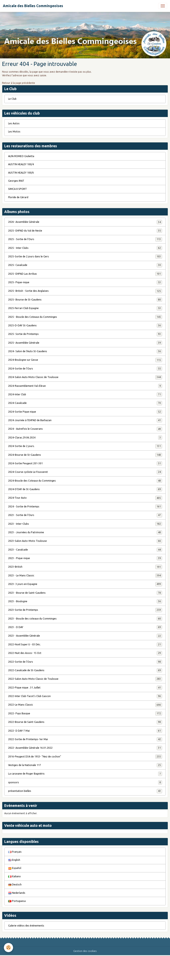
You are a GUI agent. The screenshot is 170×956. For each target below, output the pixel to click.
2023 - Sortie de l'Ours (85, 515)
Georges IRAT (16, 180)
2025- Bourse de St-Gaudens (85, 300)
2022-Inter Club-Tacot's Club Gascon (85, 696)
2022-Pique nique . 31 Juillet (85, 688)
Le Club (12, 98)
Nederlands (16, 893)
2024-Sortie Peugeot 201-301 (85, 463)
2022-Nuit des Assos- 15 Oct (85, 653)
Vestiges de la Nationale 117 (85, 765)
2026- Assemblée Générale (85, 222)
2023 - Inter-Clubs (85, 524)
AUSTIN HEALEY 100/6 (21, 172)
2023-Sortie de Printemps (85, 610)
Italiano (14, 876)
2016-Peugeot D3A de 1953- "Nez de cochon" (85, 757)
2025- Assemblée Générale (85, 343)
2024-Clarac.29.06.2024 (85, 438)
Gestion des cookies (85, 951)
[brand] (33, 6)
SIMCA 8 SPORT (17, 189)
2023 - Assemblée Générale (85, 636)
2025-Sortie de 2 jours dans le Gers (85, 257)
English (14, 860)
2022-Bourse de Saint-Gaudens (85, 722)
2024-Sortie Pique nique (85, 412)
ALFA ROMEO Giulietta (21, 156)
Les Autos (14, 123)
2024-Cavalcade (85, 403)
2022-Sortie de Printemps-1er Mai (85, 739)
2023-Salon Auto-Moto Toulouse (85, 541)
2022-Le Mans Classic (85, 705)
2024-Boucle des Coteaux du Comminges (85, 481)
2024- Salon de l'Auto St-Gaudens (85, 351)
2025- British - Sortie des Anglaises (85, 291)
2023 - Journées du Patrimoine (85, 532)
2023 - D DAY (85, 627)
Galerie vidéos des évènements (26, 925)
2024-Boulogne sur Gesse (85, 360)
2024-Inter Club (85, 394)
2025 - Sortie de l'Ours (85, 239)
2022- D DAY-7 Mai (85, 731)
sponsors (85, 782)
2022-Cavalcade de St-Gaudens (85, 670)
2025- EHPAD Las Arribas (85, 274)
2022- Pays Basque (85, 713)
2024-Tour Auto (85, 498)
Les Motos (14, 131)
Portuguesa (17, 901)
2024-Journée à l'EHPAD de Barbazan (85, 420)
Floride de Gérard (18, 197)
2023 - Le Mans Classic (85, 576)
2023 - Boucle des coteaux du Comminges (85, 619)
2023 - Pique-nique (85, 558)
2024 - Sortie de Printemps (85, 507)
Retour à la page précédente (18, 83)
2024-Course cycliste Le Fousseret (85, 472)
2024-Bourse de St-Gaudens (85, 455)
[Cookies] (8, 947)
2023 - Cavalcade (85, 550)
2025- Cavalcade (85, 265)
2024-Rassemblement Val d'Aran (85, 386)
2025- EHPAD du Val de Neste (85, 231)
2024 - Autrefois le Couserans (85, 429)
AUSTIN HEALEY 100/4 (21, 164)
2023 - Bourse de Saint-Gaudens (85, 593)
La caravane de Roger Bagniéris (85, 774)
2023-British (85, 567)
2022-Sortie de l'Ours (85, 662)
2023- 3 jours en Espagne (85, 584)
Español (14, 868)
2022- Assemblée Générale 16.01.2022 (85, 748)
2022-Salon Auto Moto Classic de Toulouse (85, 679)
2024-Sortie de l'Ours (85, 369)
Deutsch (15, 884)
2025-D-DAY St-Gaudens (85, 325)
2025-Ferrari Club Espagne (85, 308)
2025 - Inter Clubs (85, 248)
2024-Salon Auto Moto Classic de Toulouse (85, 377)
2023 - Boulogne (85, 601)
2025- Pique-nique (85, 282)
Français (15, 851)
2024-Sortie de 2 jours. (85, 446)
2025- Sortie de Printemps (85, 334)
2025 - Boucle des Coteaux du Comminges (85, 317)
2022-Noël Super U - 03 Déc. (85, 644)
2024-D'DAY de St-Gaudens (85, 489)
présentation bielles (85, 791)
